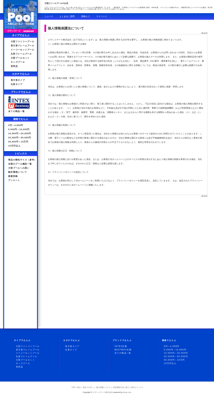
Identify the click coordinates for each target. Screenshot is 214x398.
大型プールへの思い (18, 168)
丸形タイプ (17, 84)
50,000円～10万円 (18, 141)
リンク (139, 387)
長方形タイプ (18, 80)
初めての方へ (88, 387)
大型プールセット (20, 58)
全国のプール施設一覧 (20, 164)
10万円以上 (14, 146)
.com (127, 392)
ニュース (48, 16)
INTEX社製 (121, 346)
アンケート (14, 180)
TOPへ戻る (75, 387)
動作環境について (17, 172)
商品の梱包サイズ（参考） (22, 160)
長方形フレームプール (22, 45)
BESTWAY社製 (123, 350)
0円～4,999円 (15, 125)
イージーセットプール (22, 49)
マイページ (101, 16)
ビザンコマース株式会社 (103, 392)
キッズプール (18, 62)
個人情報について (103, 387)
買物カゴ (85, 16)
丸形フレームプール (21, 54)
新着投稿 (13, 176)
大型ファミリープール (22, 41)
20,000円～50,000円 (19, 137)
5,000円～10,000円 (19, 129)
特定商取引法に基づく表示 (124, 387)
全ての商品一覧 (16, 111)
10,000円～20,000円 (19, 133)
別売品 (14, 66)
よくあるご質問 (67, 16)
